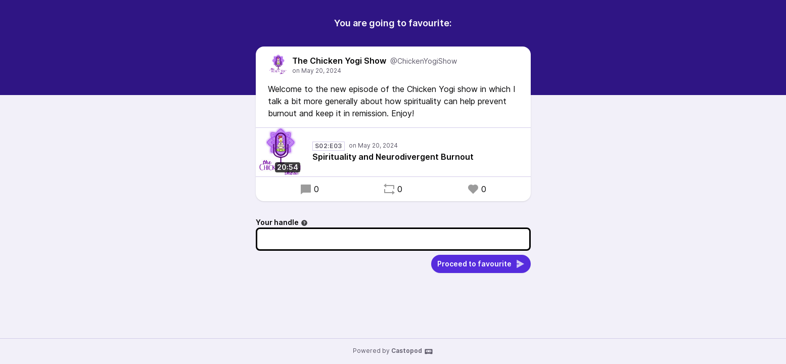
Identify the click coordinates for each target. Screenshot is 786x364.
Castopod (412, 351)
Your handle (282, 222)
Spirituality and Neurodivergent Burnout (393, 157)
